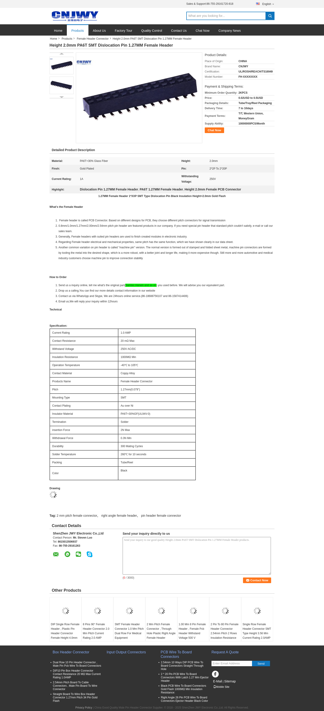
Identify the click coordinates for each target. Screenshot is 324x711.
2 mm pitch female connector (77, 515)
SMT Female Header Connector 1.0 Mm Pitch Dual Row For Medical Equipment (129, 631)
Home (58, 30)
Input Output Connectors (126, 652)
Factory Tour (123, 30)
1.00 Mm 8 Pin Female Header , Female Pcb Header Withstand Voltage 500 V (192, 631)
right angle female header (119, 515)
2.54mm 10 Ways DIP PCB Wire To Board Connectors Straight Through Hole (182, 666)
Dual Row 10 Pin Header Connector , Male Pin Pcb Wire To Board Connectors (77, 664)
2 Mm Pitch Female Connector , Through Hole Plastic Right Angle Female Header (161, 631)
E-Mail (217, 681)
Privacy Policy (83, 707)
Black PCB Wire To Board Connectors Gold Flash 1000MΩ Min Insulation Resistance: (183, 689)
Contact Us (179, 30)
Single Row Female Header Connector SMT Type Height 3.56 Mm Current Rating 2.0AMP (257, 631)
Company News (229, 30)
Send (260, 663)
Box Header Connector (71, 652)
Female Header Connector (92, 38)
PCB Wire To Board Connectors (176, 654)
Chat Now (202, 30)
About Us (99, 30)
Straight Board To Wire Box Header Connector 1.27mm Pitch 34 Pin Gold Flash (75, 697)
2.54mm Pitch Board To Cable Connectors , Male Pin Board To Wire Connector (75, 686)
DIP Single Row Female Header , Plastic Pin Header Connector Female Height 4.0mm (65, 631)
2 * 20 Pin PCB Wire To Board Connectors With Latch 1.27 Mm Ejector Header (185, 677)
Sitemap (230, 681)
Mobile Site (221, 686)
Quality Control (151, 30)
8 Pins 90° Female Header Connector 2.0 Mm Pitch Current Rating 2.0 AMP (96, 631)
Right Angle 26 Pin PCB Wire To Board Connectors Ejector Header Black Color (184, 699)
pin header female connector (161, 515)
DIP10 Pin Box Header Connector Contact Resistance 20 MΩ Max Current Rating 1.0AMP (77, 674)
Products (77, 30)
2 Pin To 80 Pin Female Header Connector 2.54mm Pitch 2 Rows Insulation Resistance (224, 631)
